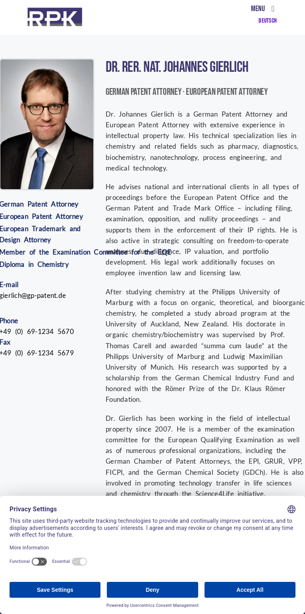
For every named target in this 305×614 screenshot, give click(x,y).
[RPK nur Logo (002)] (55, 10)
